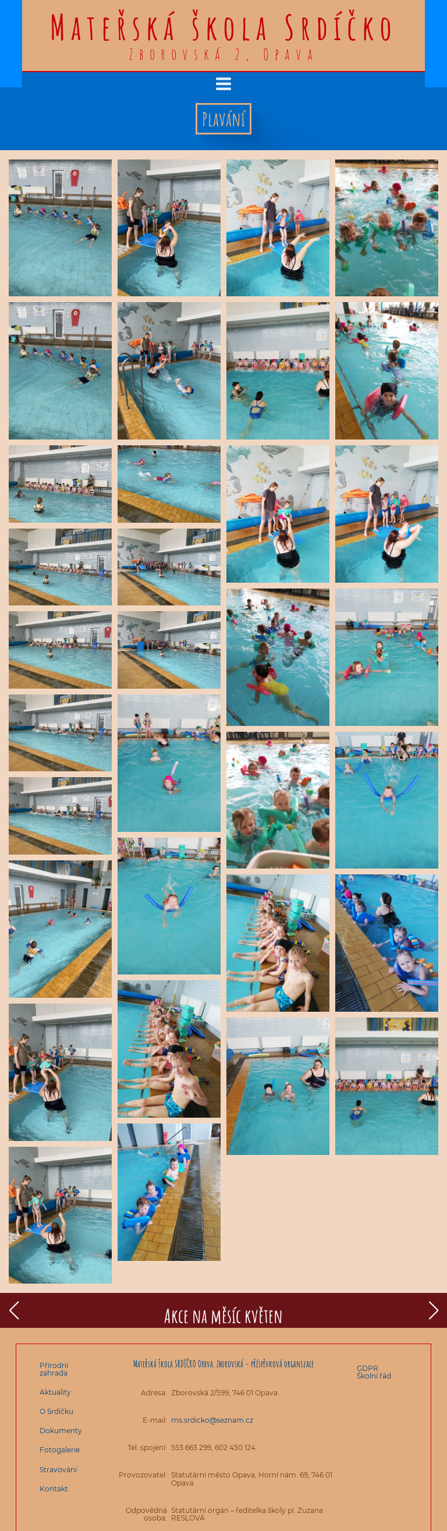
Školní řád (374, 1376)
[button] (14, 1310)
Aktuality (55, 1392)
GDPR (367, 1368)
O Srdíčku (56, 1411)
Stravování (58, 1469)
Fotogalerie (60, 1449)
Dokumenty (61, 1430)
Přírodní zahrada (54, 1369)
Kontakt (54, 1488)
